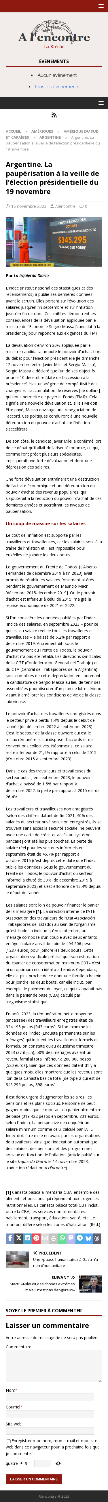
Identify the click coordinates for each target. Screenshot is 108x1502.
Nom (10, 1390)
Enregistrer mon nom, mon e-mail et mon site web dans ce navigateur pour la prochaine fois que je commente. (53, 1447)
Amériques (42, 131)
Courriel (13, 1407)
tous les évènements (57, 87)
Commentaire (18, 1346)
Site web (14, 1424)
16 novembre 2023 (28, 206)
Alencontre (65, 206)
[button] (100, 5)
